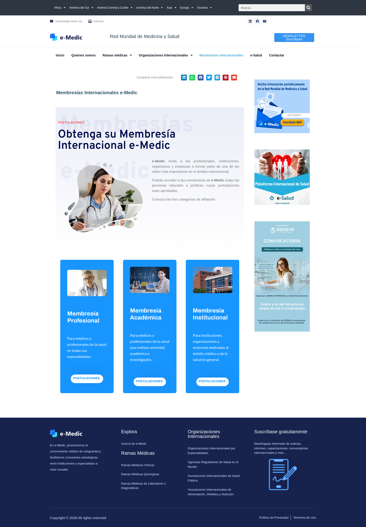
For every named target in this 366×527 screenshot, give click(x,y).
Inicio (60, 55)
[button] (117, 55)
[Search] (308, 7)
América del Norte (149, 7)
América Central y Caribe (115, 7)
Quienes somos (83, 55)
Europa (187, 7)
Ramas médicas (117, 55)
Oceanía (204, 7)
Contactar (276, 55)
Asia (171, 7)
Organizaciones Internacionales (166, 55)
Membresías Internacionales (221, 55)
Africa (60, 7)
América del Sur (81, 7)
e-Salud (256, 55)
